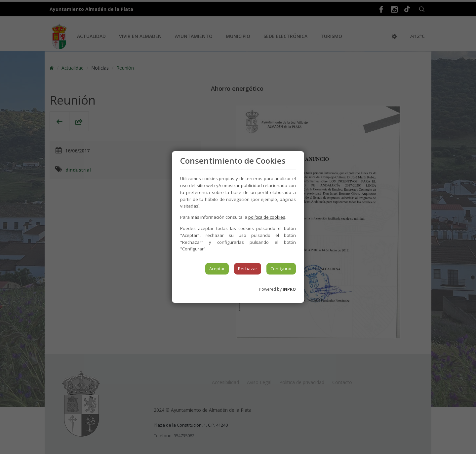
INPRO (289, 289)
